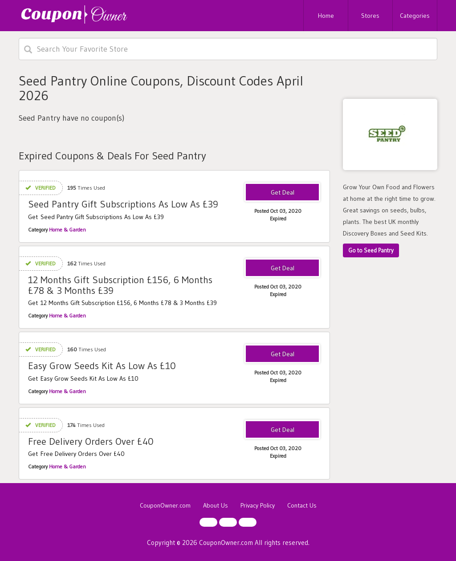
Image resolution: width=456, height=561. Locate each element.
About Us (215, 505)
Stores (370, 16)
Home (326, 16)
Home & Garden (67, 229)
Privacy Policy (257, 505)
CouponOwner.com (165, 505)
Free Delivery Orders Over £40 (91, 441)
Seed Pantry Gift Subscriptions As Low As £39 (123, 204)
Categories (415, 16)
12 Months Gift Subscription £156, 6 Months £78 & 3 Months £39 (120, 285)
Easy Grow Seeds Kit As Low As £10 (102, 366)
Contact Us (302, 505)
